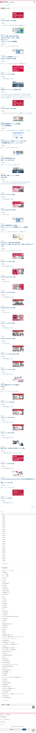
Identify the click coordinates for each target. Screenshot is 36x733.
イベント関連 (5, 575)
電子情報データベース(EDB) (8, 642)
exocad (4, 645)
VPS (4, 622)
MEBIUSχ (5, 675)
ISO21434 (5, 653)
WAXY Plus (5, 627)
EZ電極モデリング (6, 592)
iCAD (4, 598)
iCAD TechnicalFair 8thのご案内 (8, 277)
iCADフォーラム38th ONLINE (7, 463)
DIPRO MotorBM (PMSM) (8, 666)
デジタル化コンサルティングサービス (10, 664)
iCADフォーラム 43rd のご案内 (8, 323)
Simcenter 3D (5, 611)
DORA (4, 629)
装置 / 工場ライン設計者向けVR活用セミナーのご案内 (13, 448)
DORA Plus (5, 625)
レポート (5, 579)
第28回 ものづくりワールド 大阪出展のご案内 (11, 89)
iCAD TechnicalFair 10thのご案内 (8, 108)
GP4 (4, 596)
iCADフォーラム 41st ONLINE (7, 402)
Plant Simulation (6, 660)
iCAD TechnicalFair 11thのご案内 (8, 20)
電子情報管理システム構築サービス (10, 647)
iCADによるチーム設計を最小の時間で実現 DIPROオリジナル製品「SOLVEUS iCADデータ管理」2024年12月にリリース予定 (17, 244)
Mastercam (5, 607)
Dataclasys (5, 673)
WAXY (4, 631)
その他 (4, 581)
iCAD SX (5, 601)
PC (24, 729)
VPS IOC (5, 668)
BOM (4, 657)
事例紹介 (5, 572)
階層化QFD (5, 684)
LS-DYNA (5, 605)
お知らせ (5, 577)
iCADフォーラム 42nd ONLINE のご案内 (10, 354)
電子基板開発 (5, 671)
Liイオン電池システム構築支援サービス (11, 644)
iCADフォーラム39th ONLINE (7, 432)
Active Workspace (6, 662)
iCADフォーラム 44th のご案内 (8, 292)
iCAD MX (5, 599)
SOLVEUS (5, 679)
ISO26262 (5, 603)
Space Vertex (5, 658)
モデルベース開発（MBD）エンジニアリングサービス (13, 636)
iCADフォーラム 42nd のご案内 (8, 369)
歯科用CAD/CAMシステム (8, 623)
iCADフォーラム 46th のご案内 (8, 194)
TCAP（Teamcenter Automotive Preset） (11, 616)
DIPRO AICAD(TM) (7, 690)
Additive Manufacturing (7, 655)
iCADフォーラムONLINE (6, 498)
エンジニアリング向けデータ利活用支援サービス (12, 677)
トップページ (2, 5)
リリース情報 (5, 574)
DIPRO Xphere (6, 640)
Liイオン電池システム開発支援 (9, 649)
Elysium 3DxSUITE (7, 669)
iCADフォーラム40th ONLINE (7, 417)
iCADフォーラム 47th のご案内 (8, 74)
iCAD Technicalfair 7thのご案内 (8, 307)
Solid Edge (5, 612)
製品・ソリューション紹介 (8, 570)
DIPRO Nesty (5, 588)
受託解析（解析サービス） (8, 634)
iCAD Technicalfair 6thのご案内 (8, 338)
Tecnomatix (5, 618)
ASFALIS (5, 585)
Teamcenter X (5, 695)
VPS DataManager (6, 697)
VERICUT (5, 620)
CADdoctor (5, 587)
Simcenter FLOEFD (7, 651)
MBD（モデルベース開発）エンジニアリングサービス (13, 693)
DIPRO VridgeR (6, 590)
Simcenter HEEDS (6, 682)
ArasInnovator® (6, 583)
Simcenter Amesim (6, 686)
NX (3, 609)
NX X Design (5, 692)
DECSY (4, 633)
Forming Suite (6, 594)
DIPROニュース (9, 5)
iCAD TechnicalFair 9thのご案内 (8, 209)
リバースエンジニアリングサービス (10, 638)
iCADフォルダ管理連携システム (9, 688)
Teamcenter (5, 614)
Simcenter (5, 681)
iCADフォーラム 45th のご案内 (8, 261)
